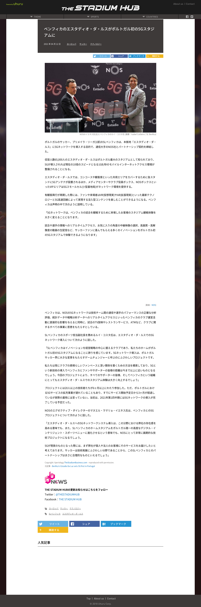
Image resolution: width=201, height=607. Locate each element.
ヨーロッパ (71, 44)
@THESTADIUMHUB (68, 494)
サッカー (83, 44)
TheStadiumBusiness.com (75, 462)
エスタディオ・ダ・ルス (72, 513)
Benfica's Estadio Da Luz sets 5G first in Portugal (73, 466)
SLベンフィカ (54, 513)
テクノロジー (96, 44)
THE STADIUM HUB (70, 499)
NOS (154, 305)
